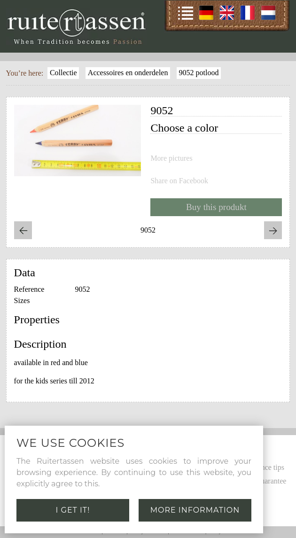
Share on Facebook (179, 181)
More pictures (171, 158)
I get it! (73, 510)
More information (195, 510)
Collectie (63, 73)
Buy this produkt (216, 207)
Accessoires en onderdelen (128, 73)
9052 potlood (199, 73)
